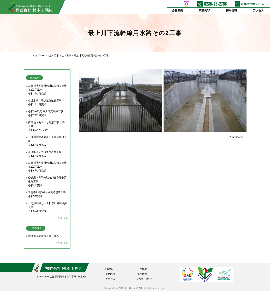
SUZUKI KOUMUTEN (130, 288)
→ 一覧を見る (60, 217)
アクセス (258, 10)
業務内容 (204, 10)
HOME (109, 268)
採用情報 (231, 10)
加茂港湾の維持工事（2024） (45, 236)
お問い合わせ (144, 278)
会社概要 (177, 10)
